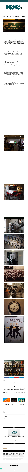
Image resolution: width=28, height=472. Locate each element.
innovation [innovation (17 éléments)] (21, 455)
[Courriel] (14, 446)
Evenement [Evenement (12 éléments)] (10, 455)
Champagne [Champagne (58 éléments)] (10, 454)
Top (14, 470)
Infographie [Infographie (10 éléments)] (18, 455)
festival (4, 41)
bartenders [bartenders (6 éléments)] (20, 453)
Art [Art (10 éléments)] (9, 453)
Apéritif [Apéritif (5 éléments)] (4, 453)
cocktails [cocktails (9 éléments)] (16, 454)
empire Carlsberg (21, 81)
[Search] (24, 1)
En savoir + (14, 438)
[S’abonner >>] (5, 448)
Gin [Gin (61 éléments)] (12, 455)
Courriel (4, 445)
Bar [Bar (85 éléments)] (11, 453)
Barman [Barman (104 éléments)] (14, 453)
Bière (4, 380)
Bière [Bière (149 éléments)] (23, 453)
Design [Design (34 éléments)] (4, 455)
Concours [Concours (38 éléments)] (22, 454)
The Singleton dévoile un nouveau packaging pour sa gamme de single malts (22, 404)
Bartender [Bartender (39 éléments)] (17, 453)
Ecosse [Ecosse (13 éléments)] (6, 455)
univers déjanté (12, 70)
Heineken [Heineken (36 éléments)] (15, 455)
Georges (14, 386)
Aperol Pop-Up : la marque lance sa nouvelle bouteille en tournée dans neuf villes (6, 404)
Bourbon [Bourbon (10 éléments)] (4, 454)
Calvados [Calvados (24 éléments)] (7, 454)
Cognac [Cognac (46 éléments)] (19, 454)
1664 (4, 81)
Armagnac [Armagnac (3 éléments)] (7, 453)
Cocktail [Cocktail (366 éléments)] (13, 454)
